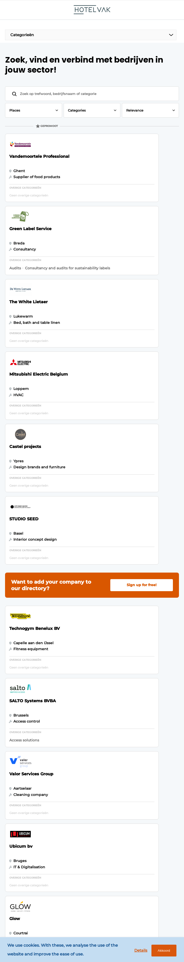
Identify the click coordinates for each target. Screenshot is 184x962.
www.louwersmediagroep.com (44, 910)
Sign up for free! (141, 380)
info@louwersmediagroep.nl (42, 825)
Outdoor (19, 743)
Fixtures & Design (27, 734)
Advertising (78, 743)
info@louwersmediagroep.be (43, 890)
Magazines (77, 714)
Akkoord (161, 951)
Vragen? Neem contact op (131, 672)
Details (137, 950)
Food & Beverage (27, 714)
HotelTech (20, 753)
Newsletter (78, 734)
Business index (81, 724)
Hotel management (29, 724)
